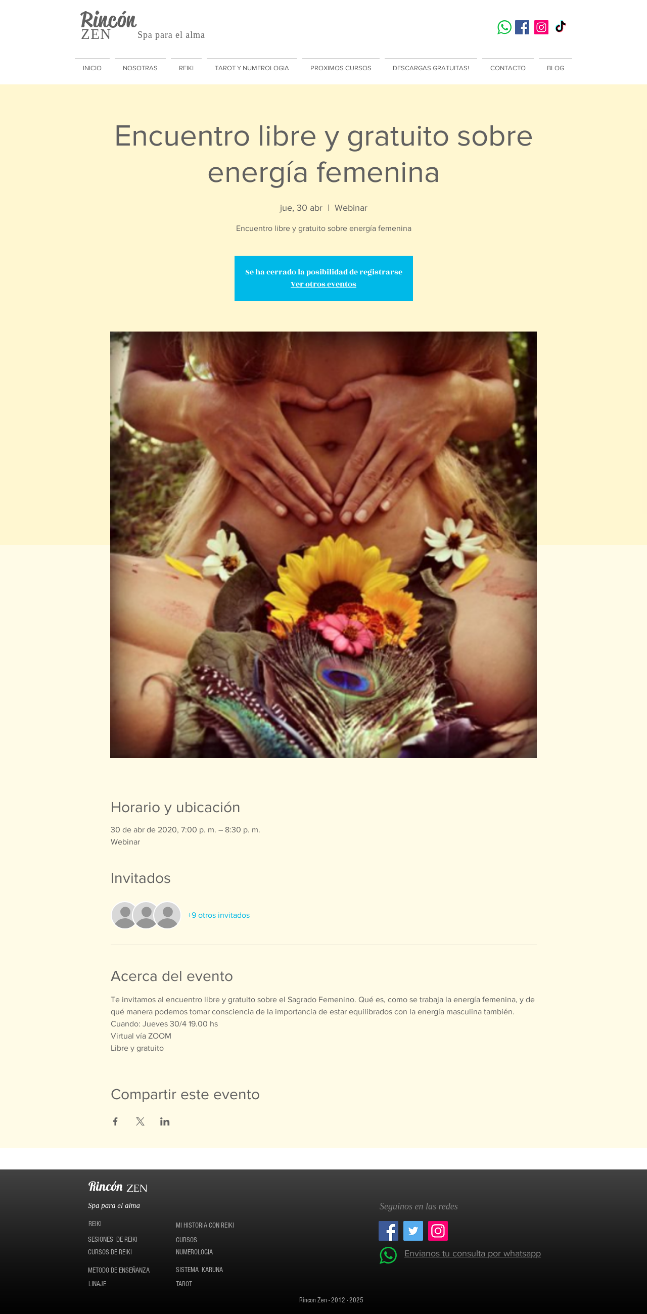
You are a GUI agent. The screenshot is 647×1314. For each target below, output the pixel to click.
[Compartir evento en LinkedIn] (165, 1121)
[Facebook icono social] (522, 27)
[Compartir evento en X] (140, 1121)
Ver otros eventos (323, 284)
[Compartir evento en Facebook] (115, 1121)
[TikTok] (560, 27)
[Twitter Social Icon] (413, 1231)
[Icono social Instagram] (541, 27)
